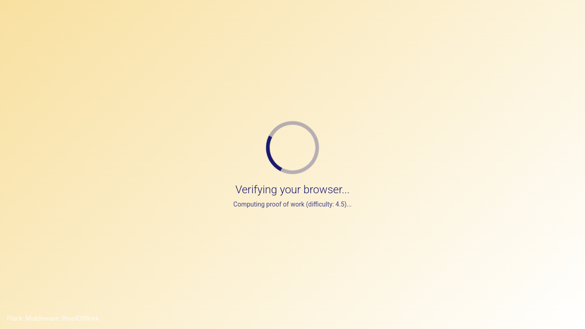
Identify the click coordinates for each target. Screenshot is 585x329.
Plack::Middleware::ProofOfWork (53, 318)
